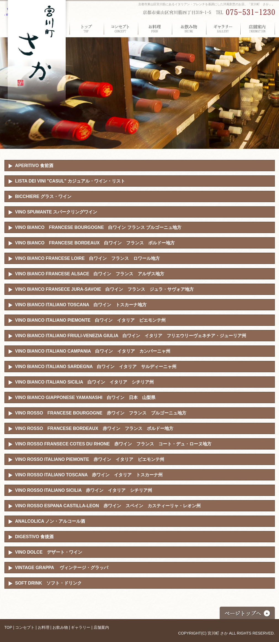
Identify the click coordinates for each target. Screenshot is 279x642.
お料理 (155, 28)
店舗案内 (258, 28)
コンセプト (121, 28)
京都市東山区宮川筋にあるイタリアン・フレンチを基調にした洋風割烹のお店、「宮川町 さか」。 (206, 4)
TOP (87, 28)
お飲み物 (189, 28)
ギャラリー (223, 28)
